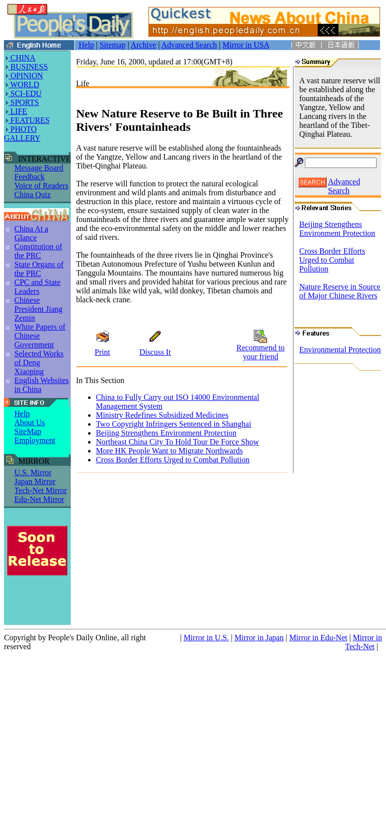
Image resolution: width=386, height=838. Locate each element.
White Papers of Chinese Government (39, 336)
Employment (34, 440)
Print (102, 352)
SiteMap (27, 431)
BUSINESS (28, 66)
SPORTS (23, 102)
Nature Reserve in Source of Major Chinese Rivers (340, 291)
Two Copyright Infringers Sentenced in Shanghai (173, 424)
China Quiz (32, 194)
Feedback (29, 176)
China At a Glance (31, 233)
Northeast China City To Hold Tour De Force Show (177, 442)
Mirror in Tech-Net (364, 642)
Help (86, 45)
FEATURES (28, 120)
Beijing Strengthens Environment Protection (166, 433)
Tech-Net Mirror (40, 490)
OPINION (25, 75)
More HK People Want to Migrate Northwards (169, 451)
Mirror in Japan (259, 637)
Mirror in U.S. (206, 637)
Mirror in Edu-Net (318, 637)
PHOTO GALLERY (22, 133)
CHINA (22, 58)
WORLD (23, 84)
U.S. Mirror (32, 472)
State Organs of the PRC (38, 269)
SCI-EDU (25, 93)
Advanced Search (189, 45)
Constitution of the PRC (38, 251)
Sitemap (112, 45)
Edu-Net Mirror (39, 499)
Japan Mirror (34, 481)
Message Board (38, 168)
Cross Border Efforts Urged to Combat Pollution (173, 459)
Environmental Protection (340, 349)
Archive (143, 45)
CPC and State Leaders (37, 286)
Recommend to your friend (261, 352)
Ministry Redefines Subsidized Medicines (162, 415)
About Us (29, 422)
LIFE (17, 111)
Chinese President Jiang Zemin (38, 309)
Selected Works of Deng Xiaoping (38, 362)
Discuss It (155, 352)
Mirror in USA (245, 45)
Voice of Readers (41, 185)
